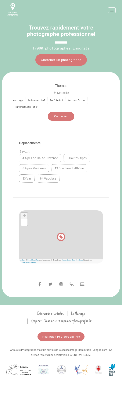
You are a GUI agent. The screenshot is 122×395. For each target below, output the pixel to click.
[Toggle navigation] (112, 10)
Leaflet (22, 260)
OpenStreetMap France (28, 262)
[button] (61, 237)
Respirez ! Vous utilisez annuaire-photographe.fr (61, 321)
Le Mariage (78, 313)
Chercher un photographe (61, 60)
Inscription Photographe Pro (61, 336)
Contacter (61, 116)
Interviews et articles (50, 313)
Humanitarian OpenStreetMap (72, 260)
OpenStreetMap (33, 260)
